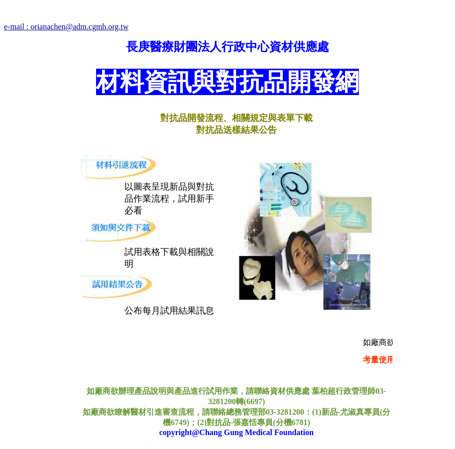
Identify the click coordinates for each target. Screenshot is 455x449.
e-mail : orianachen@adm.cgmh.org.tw (66, 26)
